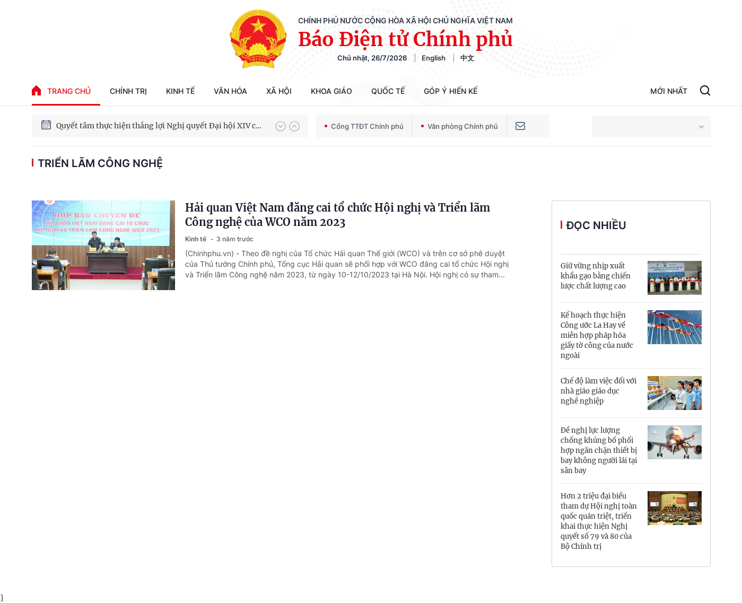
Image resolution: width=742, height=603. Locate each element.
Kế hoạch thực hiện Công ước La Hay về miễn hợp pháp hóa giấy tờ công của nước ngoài (597, 335)
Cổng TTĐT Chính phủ (364, 126)
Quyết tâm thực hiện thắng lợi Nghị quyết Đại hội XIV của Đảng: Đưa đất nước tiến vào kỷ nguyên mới (160, 125)
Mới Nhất (668, 90)
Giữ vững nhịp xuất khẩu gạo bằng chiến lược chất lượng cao (596, 276)
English (434, 58)
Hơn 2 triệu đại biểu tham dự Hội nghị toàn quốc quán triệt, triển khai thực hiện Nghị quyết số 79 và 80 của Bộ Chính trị (599, 521)
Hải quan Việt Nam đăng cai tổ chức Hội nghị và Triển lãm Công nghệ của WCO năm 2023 (337, 215)
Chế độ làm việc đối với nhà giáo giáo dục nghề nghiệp (598, 391)
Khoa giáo (331, 90)
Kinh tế (180, 90)
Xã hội (279, 90)
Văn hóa (230, 90)
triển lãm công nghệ (100, 163)
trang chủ (61, 90)
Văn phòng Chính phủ (459, 126)
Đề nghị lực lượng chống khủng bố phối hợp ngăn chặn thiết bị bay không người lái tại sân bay (599, 450)
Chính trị (128, 90)
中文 (467, 58)
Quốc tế (388, 90)
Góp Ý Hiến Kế (450, 90)
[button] (280, 126)
